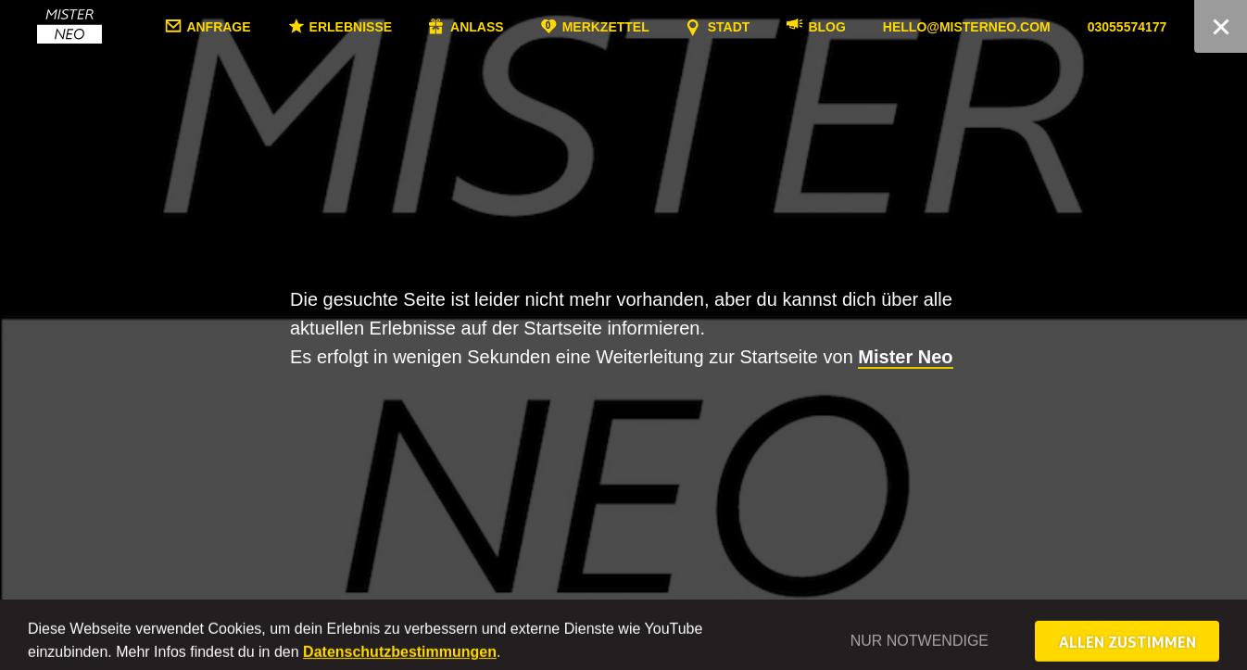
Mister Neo (905, 357)
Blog (883, 26)
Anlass (534, 26)
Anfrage (276, 26)
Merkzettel (662, 26)
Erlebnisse (407, 26)
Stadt (785, 26)
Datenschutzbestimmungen (400, 662)
